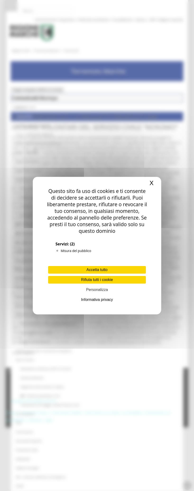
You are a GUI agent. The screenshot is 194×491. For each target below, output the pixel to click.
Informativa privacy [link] (97, 300)
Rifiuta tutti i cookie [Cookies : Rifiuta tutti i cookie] (97, 280)
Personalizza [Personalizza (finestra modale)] (97, 290)
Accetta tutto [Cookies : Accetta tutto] (97, 270)
